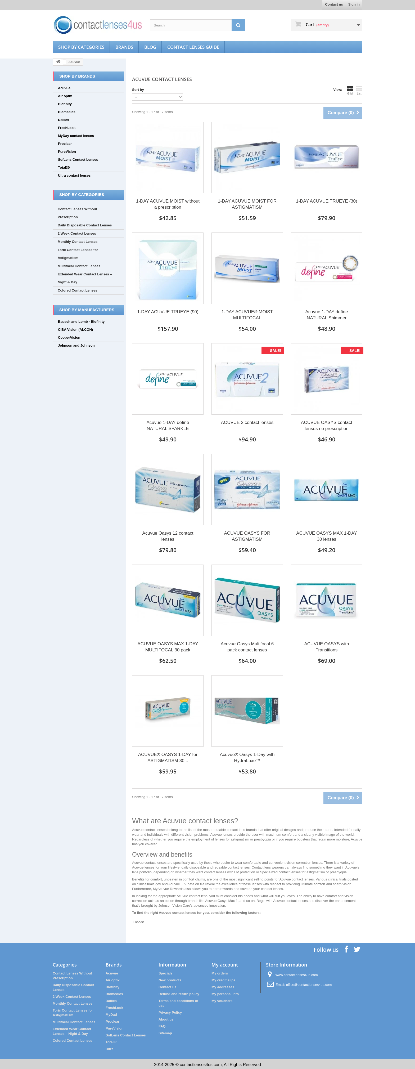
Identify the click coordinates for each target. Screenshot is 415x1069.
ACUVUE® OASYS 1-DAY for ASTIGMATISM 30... (167, 756)
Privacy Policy (170, 1011)
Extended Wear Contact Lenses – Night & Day (85, 278)
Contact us (334, 4)
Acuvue (64, 88)
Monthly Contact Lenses (77, 242)
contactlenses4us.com (201, 1063)
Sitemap (165, 1032)
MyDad (111, 1013)
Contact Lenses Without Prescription (77, 213)
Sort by (138, 90)
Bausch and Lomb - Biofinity (81, 322)
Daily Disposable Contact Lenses (85, 225)
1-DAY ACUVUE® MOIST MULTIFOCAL (247, 314)
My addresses (222, 985)
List (359, 90)
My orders (219, 972)
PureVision (67, 152)
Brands (129, 47)
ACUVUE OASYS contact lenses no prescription (326, 425)
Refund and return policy (179, 992)
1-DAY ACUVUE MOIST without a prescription (168, 204)
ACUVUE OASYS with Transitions (326, 645)
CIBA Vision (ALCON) (75, 330)
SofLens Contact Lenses (78, 160)
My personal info (225, 992)
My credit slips (223, 979)
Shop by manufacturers (86, 310)
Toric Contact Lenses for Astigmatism (78, 254)
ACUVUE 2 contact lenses (247, 421)
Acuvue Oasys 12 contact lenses (167, 535)
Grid (350, 90)
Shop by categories (83, 47)
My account (224, 963)
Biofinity (65, 104)
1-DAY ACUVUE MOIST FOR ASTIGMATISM (247, 204)
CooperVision (69, 337)
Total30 (64, 167)
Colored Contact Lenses (77, 290)
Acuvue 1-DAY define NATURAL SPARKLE (168, 425)
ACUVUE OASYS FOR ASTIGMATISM (247, 535)
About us (166, 1018)
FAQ (162, 1025)
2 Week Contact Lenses (77, 233)
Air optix (65, 96)
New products (170, 979)
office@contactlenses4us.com (309, 983)
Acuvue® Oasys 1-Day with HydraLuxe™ (247, 756)
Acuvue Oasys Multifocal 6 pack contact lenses (247, 645)
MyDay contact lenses (76, 136)
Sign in (354, 4)
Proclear (65, 144)
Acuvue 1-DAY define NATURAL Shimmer (326, 314)
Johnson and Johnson (76, 345)
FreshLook (66, 128)
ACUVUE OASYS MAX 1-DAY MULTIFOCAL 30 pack (167, 645)
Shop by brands (77, 76)
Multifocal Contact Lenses (79, 266)
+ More (138, 920)
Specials (166, 972)
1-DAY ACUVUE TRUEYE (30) (326, 201)
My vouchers (221, 999)
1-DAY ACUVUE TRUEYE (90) (167, 311)
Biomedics (66, 112)
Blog (157, 47)
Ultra (110, 1047)
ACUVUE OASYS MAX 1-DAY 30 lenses (326, 535)
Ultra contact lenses (74, 175)
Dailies (63, 120)
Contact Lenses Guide (203, 47)
